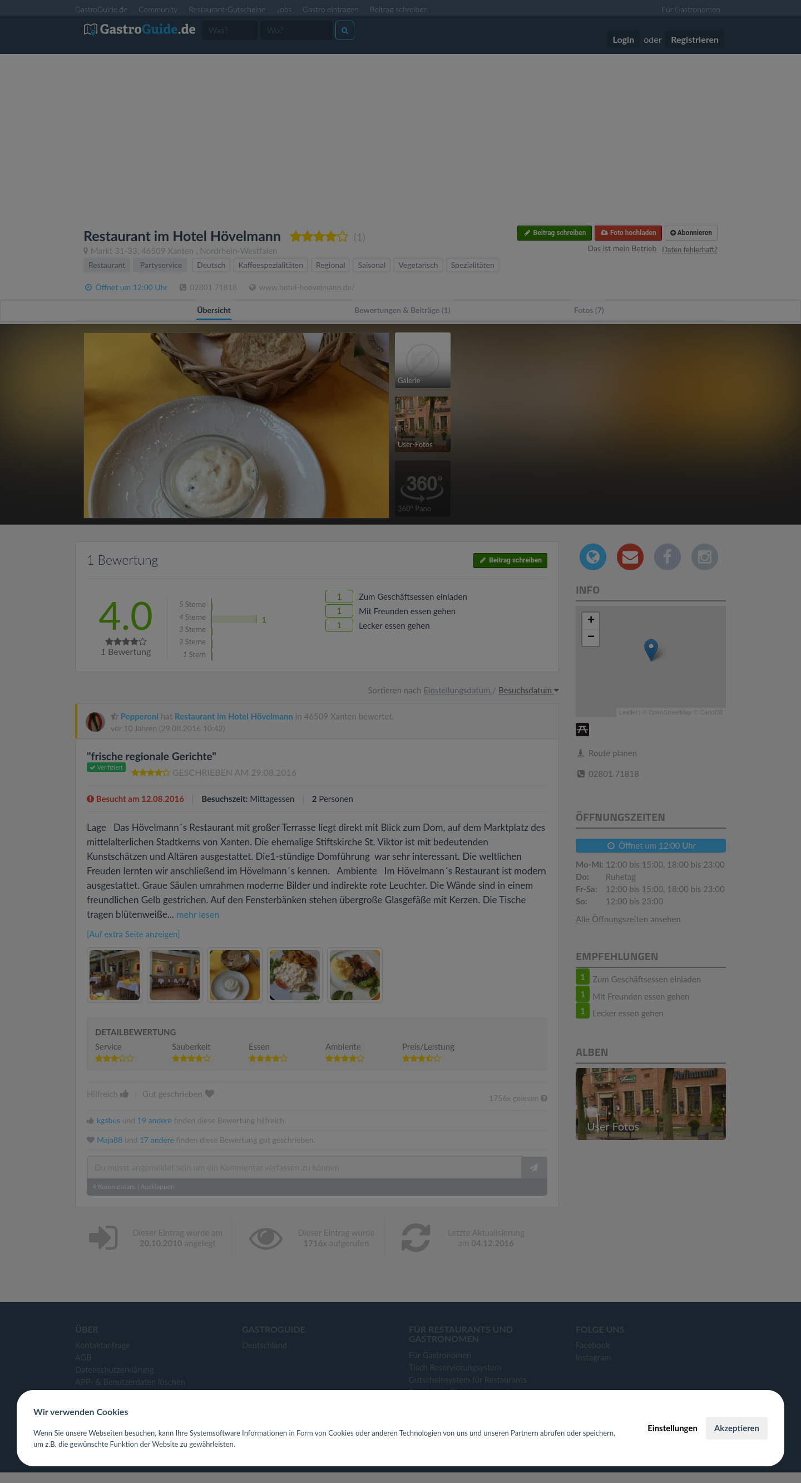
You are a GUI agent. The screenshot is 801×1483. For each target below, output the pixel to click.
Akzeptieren (736, 1428)
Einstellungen (672, 1428)
